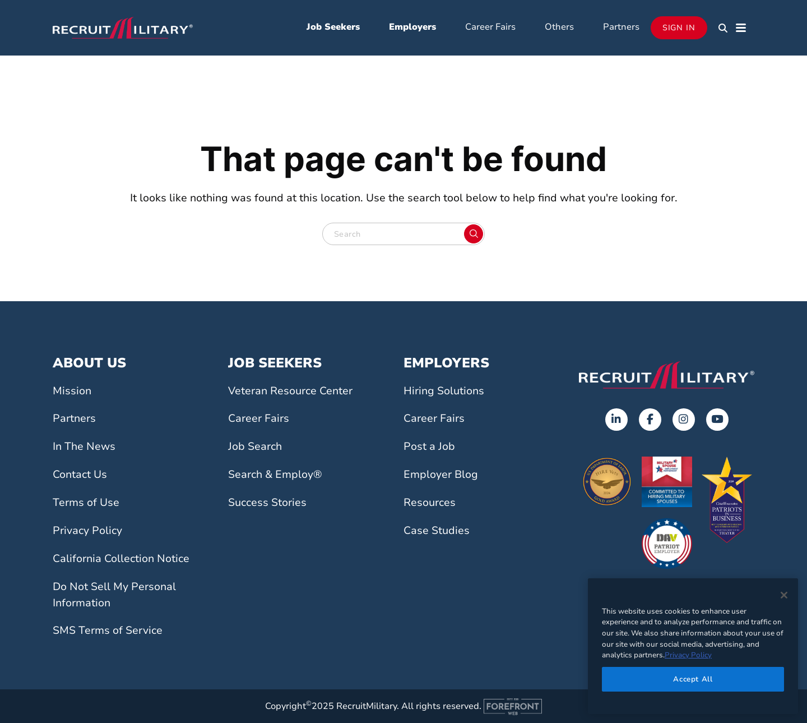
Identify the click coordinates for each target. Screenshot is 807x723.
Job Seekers (333, 27)
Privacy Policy (87, 530)
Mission (72, 391)
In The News (84, 446)
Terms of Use (86, 502)
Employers (412, 27)
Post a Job (429, 446)
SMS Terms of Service (108, 630)
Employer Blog (441, 474)
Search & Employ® (275, 474)
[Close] (784, 595)
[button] (722, 28)
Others (559, 27)
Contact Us (80, 474)
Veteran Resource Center (290, 391)
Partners (621, 27)
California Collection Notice (121, 558)
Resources (430, 502)
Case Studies (437, 530)
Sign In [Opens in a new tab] (678, 27)
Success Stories (267, 502)
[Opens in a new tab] (616, 419)
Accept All (693, 679)
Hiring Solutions (444, 391)
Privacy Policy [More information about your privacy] (688, 655)
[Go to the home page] (666, 374)
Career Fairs (490, 27)
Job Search (255, 446)
